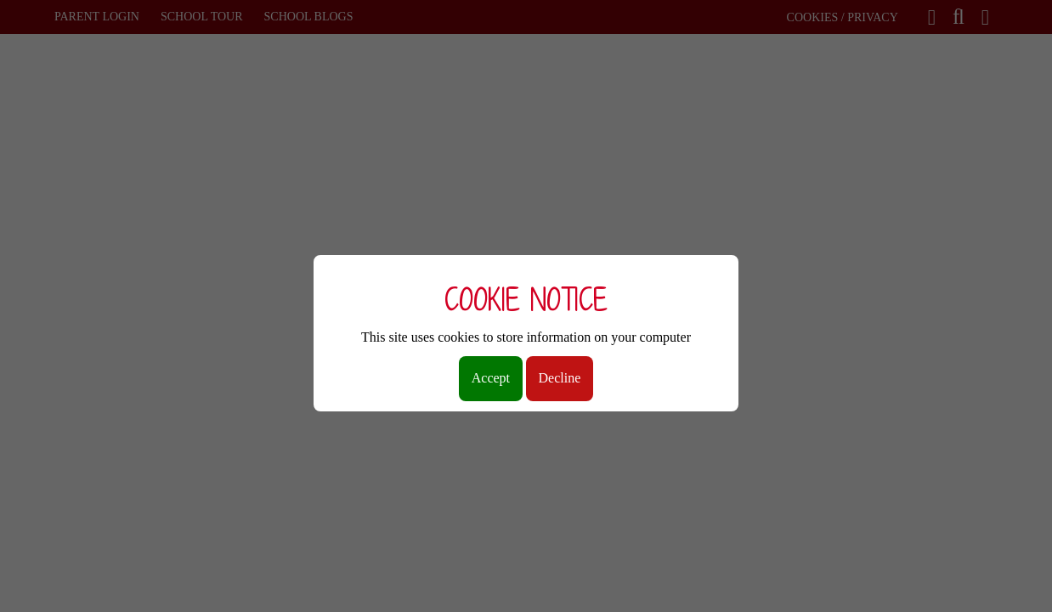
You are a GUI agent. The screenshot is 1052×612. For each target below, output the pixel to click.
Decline (560, 378)
